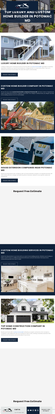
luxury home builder (37, 66)
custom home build (18, 332)
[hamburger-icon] (51, 6)
